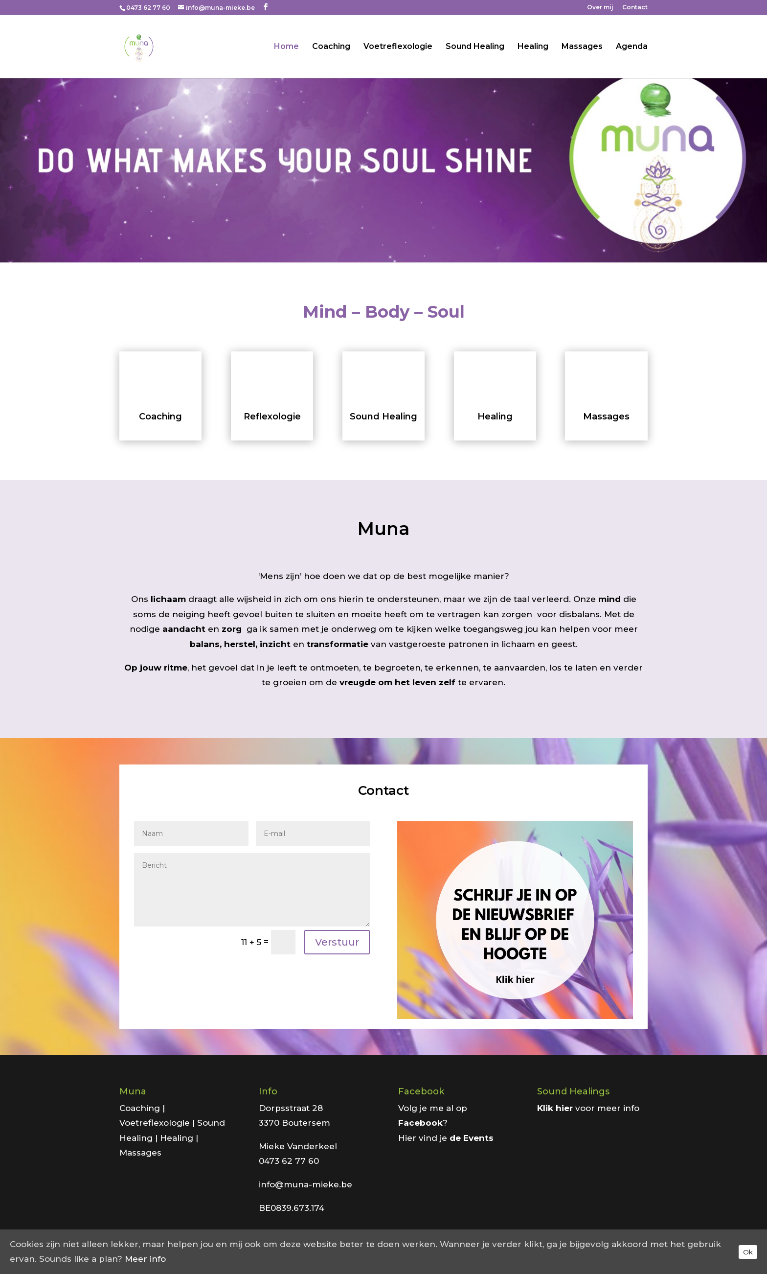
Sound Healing (475, 47)
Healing (533, 47)
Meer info (145, 1259)
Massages (582, 47)
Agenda (632, 47)
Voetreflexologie (397, 47)
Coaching (331, 47)
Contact (635, 7)
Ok (748, 1252)
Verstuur (337, 942)
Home (286, 47)
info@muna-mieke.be (305, 1184)
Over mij (600, 7)
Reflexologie (272, 416)
